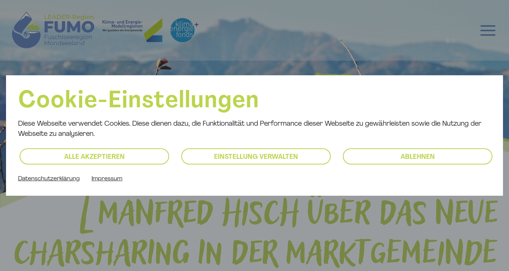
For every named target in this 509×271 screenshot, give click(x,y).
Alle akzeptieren (94, 157)
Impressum (107, 179)
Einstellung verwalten (256, 157)
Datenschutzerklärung (48, 179)
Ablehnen (417, 157)
